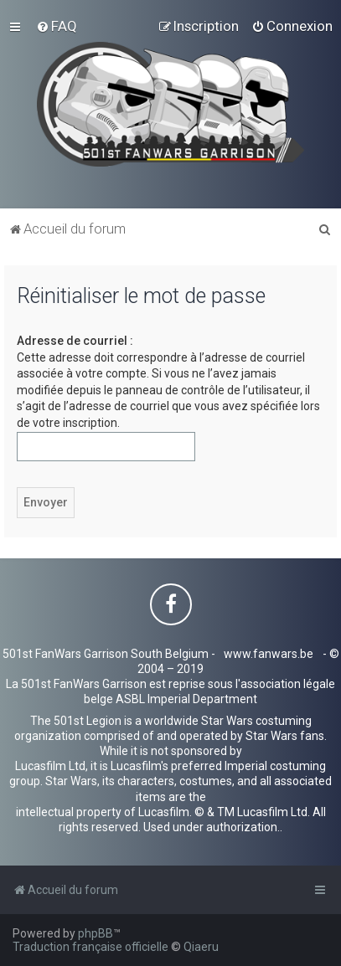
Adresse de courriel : (75, 340)
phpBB (95, 933)
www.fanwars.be (268, 653)
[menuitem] (56, 26)
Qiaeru (201, 946)
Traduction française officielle (90, 946)
